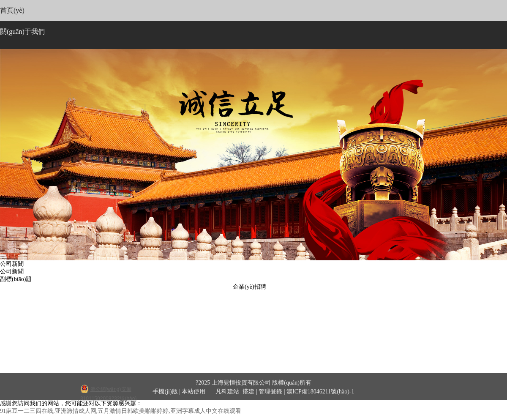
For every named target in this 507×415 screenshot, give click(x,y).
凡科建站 (222, 391)
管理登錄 (270, 391)
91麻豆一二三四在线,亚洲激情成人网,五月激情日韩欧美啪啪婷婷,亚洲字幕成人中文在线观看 (120, 411)
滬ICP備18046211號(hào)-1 (320, 391)
